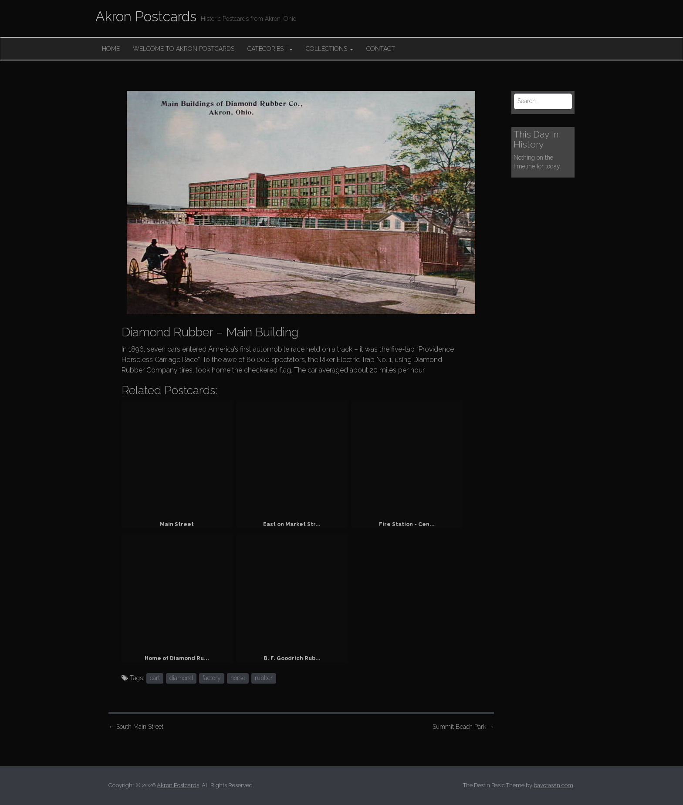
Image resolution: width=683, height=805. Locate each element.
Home (111, 48)
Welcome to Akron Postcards (183, 48)
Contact (380, 48)
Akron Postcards (145, 16)
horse (237, 677)
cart (155, 677)
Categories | (270, 48)
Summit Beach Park (463, 726)
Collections (329, 48)
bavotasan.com (553, 785)
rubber (264, 677)
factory (212, 677)
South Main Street (135, 726)
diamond (181, 677)
